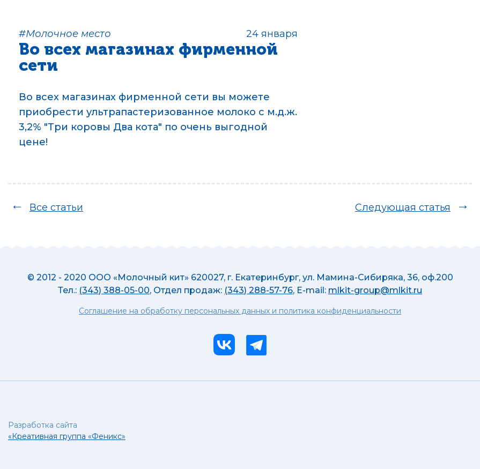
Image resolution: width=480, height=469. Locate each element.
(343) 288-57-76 (258, 290)
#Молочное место (65, 34)
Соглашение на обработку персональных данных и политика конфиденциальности (240, 311)
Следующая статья (403, 207)
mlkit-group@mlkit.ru (375, 290)
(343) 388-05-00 (114, 290)
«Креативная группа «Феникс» (66, 436)
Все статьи (56, 207)
